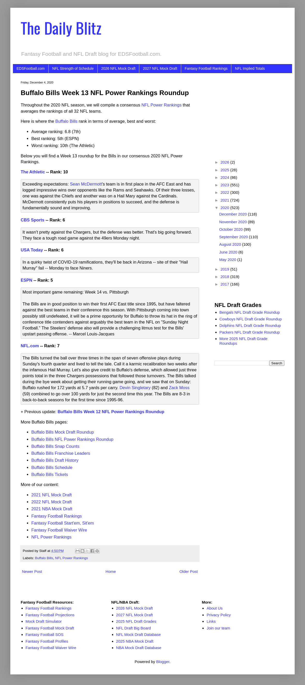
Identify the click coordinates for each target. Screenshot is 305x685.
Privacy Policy (219, 615)
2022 (225, 192)
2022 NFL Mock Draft (51, 501)
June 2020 (228, 252)
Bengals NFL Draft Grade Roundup (249, 312)
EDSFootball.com (31, 68)
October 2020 (231, 229)
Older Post (188, 571)
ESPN (26, 280)
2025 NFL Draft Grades (136, 621)
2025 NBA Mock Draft (134, 641)
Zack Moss (179, 387)
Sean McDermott (86, 184)
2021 (225, 200)
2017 (225, 284)
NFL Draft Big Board (133, 628)
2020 (225, 207)
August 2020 (230, 244)
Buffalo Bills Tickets (49, 474)
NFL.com (30, 345)
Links (211, 621)
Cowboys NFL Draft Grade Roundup (250, 319)
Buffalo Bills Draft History (54, 460)
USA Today (32, 250)
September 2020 (234, 237)
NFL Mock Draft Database (138, 634)
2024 (225, 177)
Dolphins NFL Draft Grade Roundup (250, 325)
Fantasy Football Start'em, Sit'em (62, 523)
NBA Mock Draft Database (138, 647)
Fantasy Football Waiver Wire (59, 530)
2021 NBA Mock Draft (51, 508)
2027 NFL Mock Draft (160, 68)
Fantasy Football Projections (50, 615)
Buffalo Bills (66, 121)
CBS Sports (32, 220)
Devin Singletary (134, 387)
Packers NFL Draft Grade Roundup (249, 332)
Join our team (218, 628)
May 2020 (228, 259)
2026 (225, 162)
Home (110, 571)
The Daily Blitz (61, 27)
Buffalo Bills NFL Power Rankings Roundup (72, 439)
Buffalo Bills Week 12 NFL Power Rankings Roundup (111, 411)
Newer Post (32, 571)
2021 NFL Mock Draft (51, 494)
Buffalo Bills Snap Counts (55, 446)
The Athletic (33, 172)
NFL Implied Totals (250, 68)
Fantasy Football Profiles (47, 641)
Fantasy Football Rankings (206, 68)
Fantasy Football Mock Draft (50, 628)
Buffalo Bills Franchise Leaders (60, 453)
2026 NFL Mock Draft (118, 68)
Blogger (162, 661)
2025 (225, 170)
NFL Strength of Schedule (73, 68)
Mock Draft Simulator (44, 621)
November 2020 (233, 222)
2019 (225, 269)
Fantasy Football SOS (45, 634)
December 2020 (233, 214)
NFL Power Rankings (161, 105)
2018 (225, 276)
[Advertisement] (249, 113)
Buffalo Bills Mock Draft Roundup (62, 432)
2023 (225, 185)
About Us (215, 608)
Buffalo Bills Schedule (51, 467)
